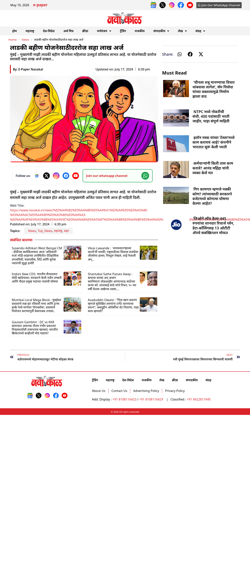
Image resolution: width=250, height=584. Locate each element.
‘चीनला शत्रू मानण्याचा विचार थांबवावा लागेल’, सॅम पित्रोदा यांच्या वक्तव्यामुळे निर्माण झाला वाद (213, 89)
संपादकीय (161, 30)
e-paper (40, 5)
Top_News (45, 231)
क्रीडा (85, 31)
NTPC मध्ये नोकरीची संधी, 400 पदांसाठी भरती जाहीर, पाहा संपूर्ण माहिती (210, 116)
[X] (46, 175)
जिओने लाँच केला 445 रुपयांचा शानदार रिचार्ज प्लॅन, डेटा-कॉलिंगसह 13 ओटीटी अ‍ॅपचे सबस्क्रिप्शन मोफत (213, 225)
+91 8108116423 (124, 399)
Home (12, 39)
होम (14, 31)
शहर (66, 231)
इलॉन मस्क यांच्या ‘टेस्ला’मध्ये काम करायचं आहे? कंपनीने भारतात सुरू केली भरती (213, 142)
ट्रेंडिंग (123, 31)
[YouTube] (75, 175)
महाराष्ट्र (29, 31)
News (25, 39)
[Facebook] (65, 175)
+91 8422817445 (199, 399)
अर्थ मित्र (68, 31)
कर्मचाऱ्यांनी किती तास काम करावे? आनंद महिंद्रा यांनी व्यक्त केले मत (212, 168)
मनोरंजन (104, 30)
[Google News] (36, 175)
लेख (182, 30)
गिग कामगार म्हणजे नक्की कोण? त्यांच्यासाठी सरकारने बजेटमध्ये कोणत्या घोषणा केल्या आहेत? (212, 196)
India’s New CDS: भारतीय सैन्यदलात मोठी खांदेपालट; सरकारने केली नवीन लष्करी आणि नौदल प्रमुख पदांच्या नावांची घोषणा (37, 278)
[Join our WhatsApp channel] (118, 175)
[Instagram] (56, 175)
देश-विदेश (49, 31)
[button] (179, 54)
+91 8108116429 (151, 399)
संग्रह (200, 30)
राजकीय (140, 31)
